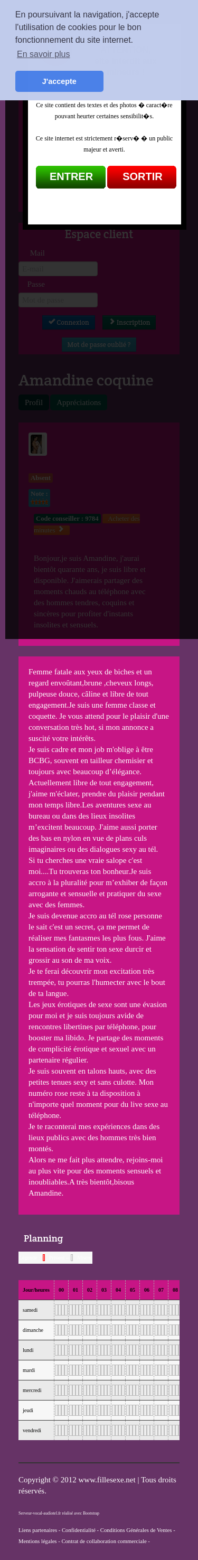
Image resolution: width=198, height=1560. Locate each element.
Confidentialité (79, 1530)
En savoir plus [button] (43, 54)
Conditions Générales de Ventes (136, 1530)
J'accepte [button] (59, 81)
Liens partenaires (37, 1530)
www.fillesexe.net (107, 1480)
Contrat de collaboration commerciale (103, 1541)
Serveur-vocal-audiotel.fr (39, 1513)
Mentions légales (37, 1541)
